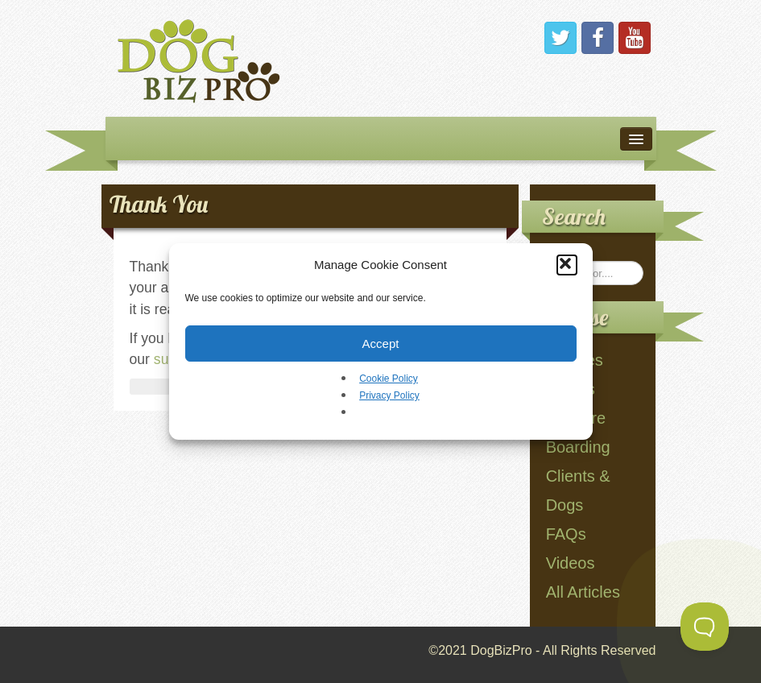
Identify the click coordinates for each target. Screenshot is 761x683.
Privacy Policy (389, 395)
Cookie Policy (388, 378)
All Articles (583, 592)
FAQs (566, 534)
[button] (567, 265)
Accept (380, 343)
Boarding (578, 447)
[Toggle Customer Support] (704, 626)
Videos (570, 563)
